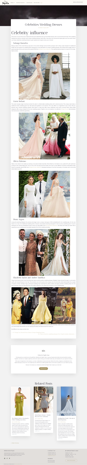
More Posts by (43, 368)
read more (14, 434)
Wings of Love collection (35, 167)
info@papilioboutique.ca (52, 455)
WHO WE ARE (36, 2)
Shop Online (29, 2)
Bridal (12, 2)
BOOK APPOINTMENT (78, 2)
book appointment (71, 460)
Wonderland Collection (51, 225)
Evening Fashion (20, 2)
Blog (19, 422)
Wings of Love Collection (45, 49)
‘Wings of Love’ (64, 109)
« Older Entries (15, 443)
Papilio (41, 27)
